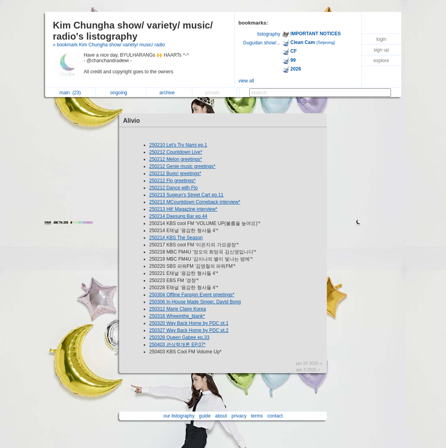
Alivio (131, 120)
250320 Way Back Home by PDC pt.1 (188, 323)
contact (275, 416)
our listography (179, 416)
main (70, 92)
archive (169, 92)
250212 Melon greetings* (175, 159)
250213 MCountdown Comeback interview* (194, 202)
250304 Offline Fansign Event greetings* (191, 294)
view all (246, 81)
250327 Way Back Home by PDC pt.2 (188, 330)
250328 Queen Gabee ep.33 (179, 337)
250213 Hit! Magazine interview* (183, 209)
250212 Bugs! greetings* (175, 173)
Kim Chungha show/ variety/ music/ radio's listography (133, 31)
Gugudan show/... (261, 43)
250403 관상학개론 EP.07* (177, 344)
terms (257, 416)
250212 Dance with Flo (173, 188)
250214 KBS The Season (176, 237)
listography (268, 34)
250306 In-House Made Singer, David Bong (195, 302)
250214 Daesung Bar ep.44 (178, 216)
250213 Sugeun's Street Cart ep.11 (186, 195)
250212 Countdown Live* (175, 152)
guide (205, 416)
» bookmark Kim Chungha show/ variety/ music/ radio (109, 45)
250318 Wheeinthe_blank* (177, 316)
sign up (381, 50)
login (381, 39)
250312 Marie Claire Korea (177, 309)
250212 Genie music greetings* (182, 166)
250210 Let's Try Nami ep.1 (178, 145)
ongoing (120, 92)
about (221, 416)
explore (381, 60)
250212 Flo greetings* (172, 180)
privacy (239, 416)
